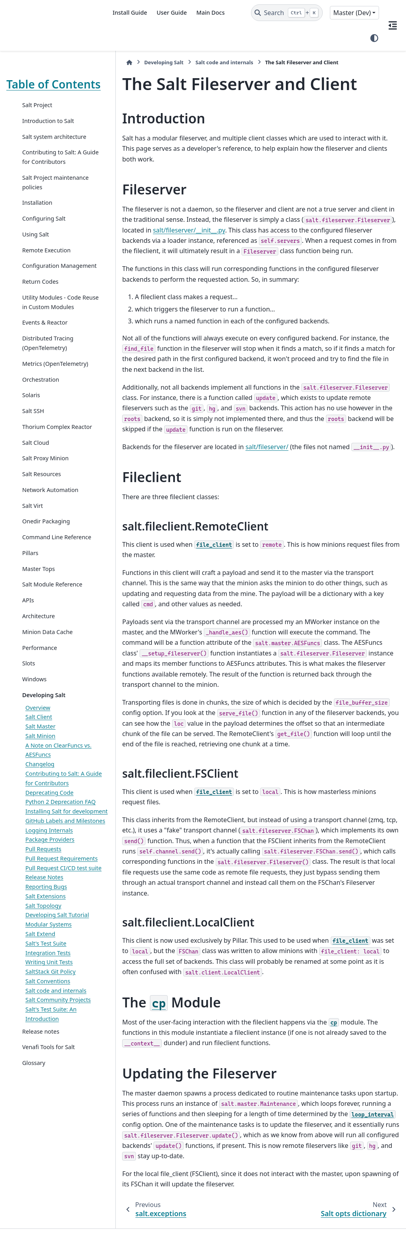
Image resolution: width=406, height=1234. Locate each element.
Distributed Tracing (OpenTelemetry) (47, 374)
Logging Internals (49, 909)
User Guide (172, 12)
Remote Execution (46, 263)
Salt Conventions (47, 1078)
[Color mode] (374, 38)
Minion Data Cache (47, 682)
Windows (34, 729)
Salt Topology (43, 1003)
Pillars (30, 603)
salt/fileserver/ (252, 436)
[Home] (115, 62)
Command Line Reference (42, 583)
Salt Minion (40, 786)
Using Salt (35, 247)
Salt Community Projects (58, 1097)
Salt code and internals (55, 1088)
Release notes (40, 1129)
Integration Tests (48, 1050)
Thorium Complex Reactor (46, 463)
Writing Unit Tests (49, 1059)
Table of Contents (31, 90)
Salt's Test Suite (45, 1041)
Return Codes (40, 304)
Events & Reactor (44, 354)
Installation (37, 215)
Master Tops (38, 619)
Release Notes (44, 974)
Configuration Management (40, 283)
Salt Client (38, 767)
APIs (28, 651)
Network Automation (50, 530)
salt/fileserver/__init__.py (151, 219)
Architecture (38, 666)
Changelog (39, 814)
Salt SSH (33, 442)
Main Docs (210, 12)
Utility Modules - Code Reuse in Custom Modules (51, 329)
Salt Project (37, 117)
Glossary (33, 1160)
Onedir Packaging (46, 562)
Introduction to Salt (48, 133)
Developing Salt (43, 745)
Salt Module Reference (52, 635)
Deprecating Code (49, 843)
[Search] (287, 12)
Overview (37, 758)
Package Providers (50, 918)
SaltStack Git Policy (50, 1069)
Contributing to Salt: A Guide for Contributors (52, 169)
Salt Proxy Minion (45, 499)
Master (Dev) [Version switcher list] (352, 12)
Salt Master (40, 776)
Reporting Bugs (46, 984)
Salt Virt (32, 546)
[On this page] (392, 25)
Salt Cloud (35, 483)
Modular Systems (48, 1022)
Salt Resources (41, 515)
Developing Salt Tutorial (57, 1013)
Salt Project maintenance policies (50, 195)
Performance (39, 698)
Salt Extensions (45, 994)
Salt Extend (40, 1031)
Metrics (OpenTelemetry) (55, 395)
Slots (28, 714)
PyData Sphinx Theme (345, 1228)
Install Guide (130, 12)
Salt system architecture (54, 149)
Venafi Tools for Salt (48, 1144)
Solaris (31, 427)
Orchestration (40, 411)
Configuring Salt (43, 231)
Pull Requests (43, 928)
